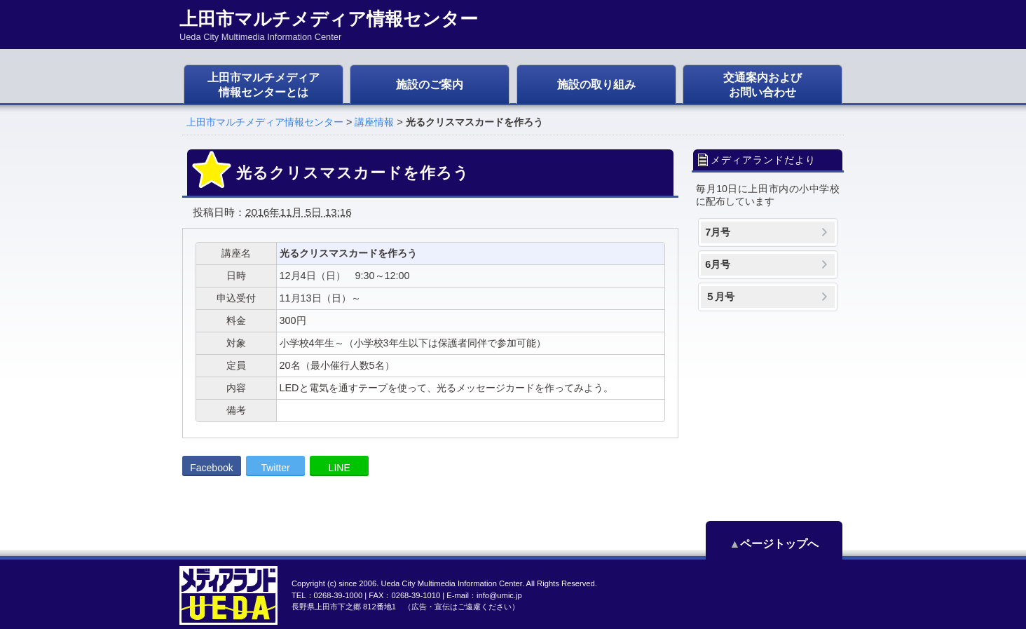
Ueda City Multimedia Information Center (451, 583)
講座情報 (374, 122)
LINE (339, 467)
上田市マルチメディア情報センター (264, 122)
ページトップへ (779, 544)
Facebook (211, 467)
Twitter (275, 467)
